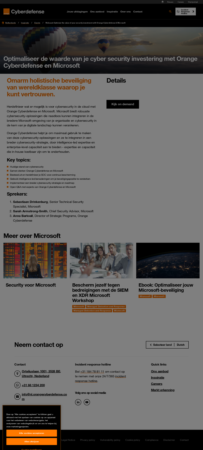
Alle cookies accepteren (31, 445)
